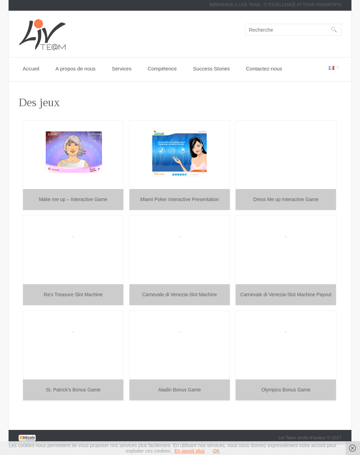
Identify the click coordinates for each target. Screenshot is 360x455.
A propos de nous (75, 68)
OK (216, 451)
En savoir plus (190, 451)
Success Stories (211, 68)
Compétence (162, 68)
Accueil (31, 68)
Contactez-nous (264, 68)
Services (122, 68)
